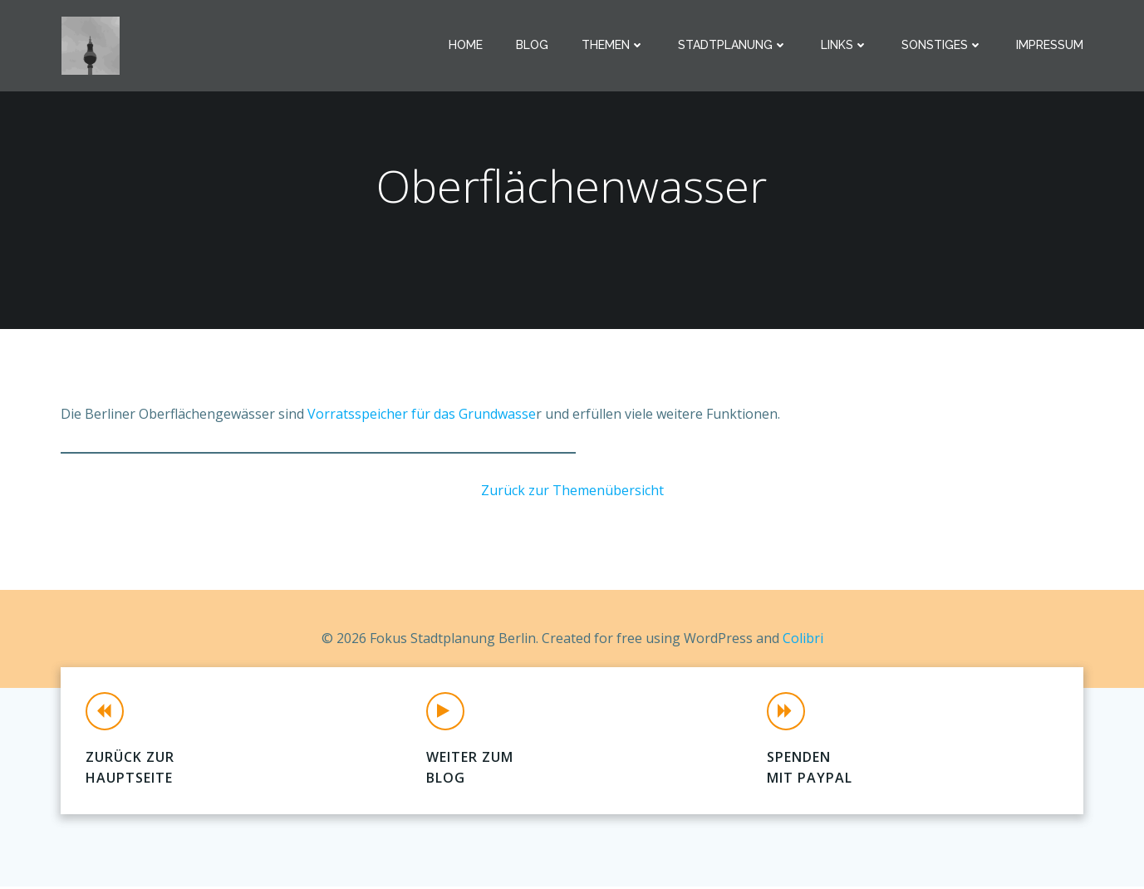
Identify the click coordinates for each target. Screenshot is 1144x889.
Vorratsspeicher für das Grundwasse (421, 415)
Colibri (803, 639)
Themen (614, 45)
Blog (533, 45)
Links (845, 45)
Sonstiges (943, 45)
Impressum (1050, 45)
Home (466, 45)
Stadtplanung (733, 45)
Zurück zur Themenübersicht (572, 492)
